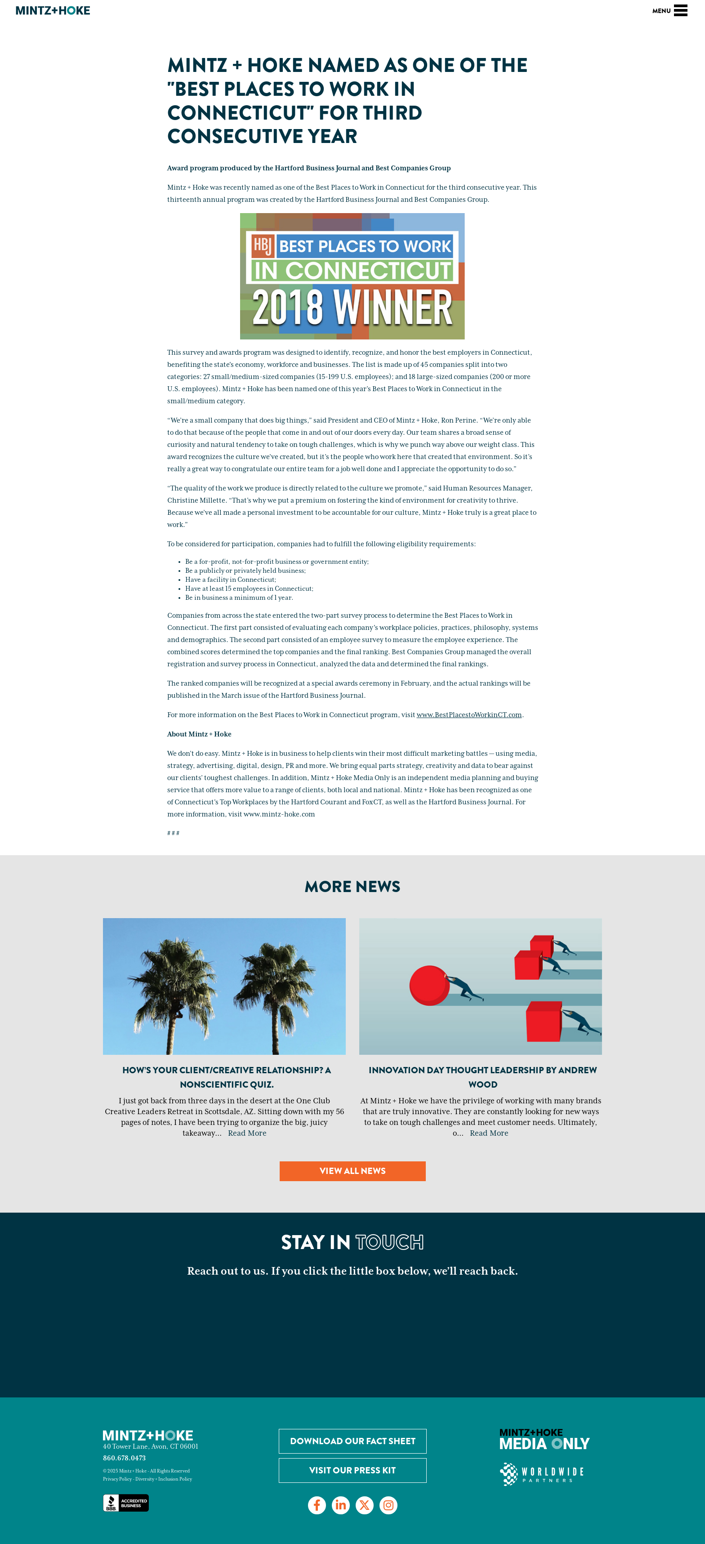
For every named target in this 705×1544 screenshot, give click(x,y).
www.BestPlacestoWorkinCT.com (469, 715)
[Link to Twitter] (365, 1505)
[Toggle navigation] (681, 9)
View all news (353, 1171)
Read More (247, 1133)
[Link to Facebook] (317, 1505)
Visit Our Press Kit (352, 1470)
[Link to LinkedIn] (341, 1505)
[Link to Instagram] (388, 1505)
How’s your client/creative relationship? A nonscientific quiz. (226, 1077)
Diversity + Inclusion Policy (163, 1479)
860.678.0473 (124, 1458)
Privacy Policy (117, 1479)
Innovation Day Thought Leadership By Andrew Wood (483, 1077)
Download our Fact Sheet (352, 1441)
